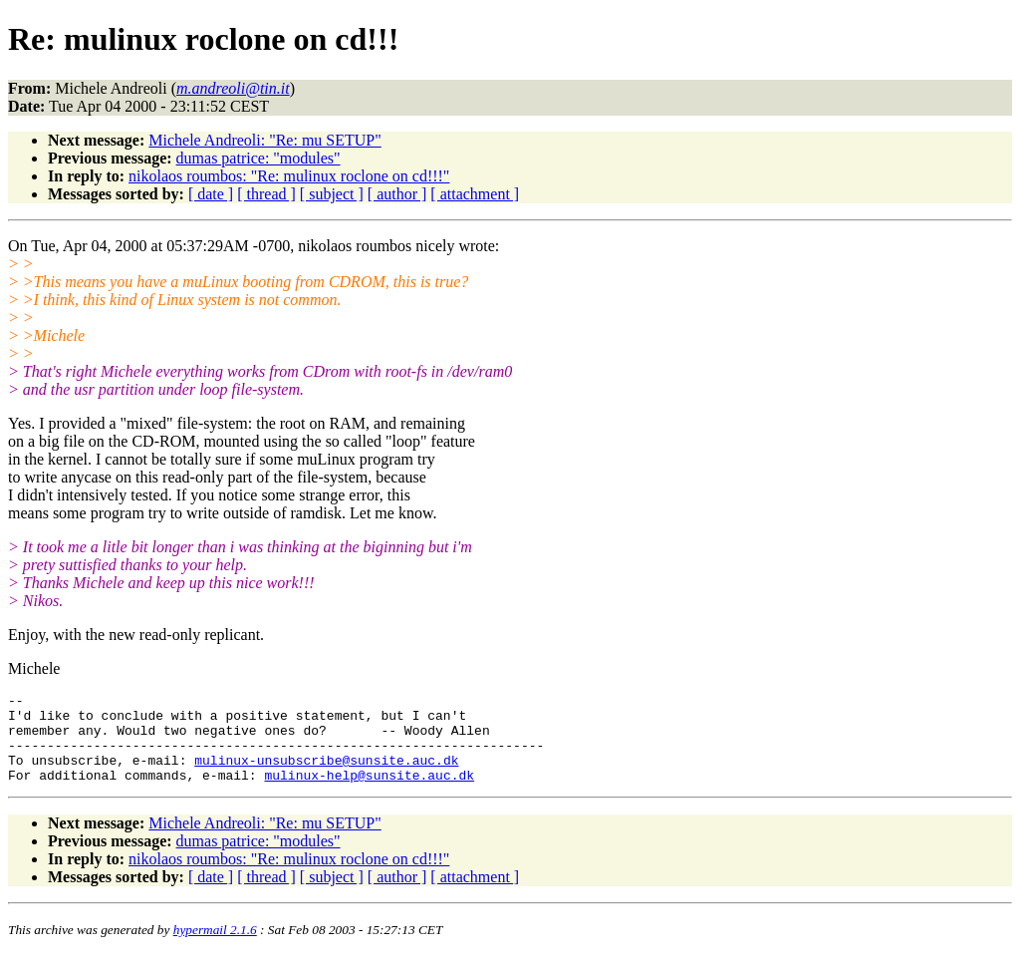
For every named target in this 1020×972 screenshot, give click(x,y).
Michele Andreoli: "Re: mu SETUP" (264, 140)
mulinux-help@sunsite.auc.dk (369, 793)
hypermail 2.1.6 (215, 947)
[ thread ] (266, 193)
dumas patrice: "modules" (258, 158)
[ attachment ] (474, 193)
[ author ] (397, 193)
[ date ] (210, 193)
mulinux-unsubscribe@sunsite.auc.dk (326, 775)
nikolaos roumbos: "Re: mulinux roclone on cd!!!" (288, 175)
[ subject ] (332, 193)
